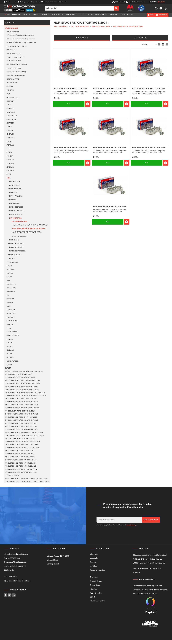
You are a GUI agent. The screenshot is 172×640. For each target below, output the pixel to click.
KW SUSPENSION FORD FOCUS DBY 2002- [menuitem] (21, 386)
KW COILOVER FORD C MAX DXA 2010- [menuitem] (20, 411)
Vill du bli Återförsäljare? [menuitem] (94, 15)
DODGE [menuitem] (10, 141)
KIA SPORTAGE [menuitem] (15, 218)
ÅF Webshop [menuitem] (126, 15)
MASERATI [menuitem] (11, 269)
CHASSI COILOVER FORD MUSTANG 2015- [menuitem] (21, 469)
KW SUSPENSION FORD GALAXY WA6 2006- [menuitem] (22, 444)
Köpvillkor (93, 589)
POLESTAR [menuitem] (11, 313)
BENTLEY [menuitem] (10, 101)
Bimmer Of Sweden (97, 570)
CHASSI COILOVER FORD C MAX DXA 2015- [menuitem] (22, 420)
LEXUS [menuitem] (9, 266)
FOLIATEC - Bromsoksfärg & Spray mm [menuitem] (21, 42)
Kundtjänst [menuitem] (57, 15)
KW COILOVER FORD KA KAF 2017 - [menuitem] (18, 374)
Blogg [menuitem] (36, 15)
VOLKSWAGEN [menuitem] (13, 361)
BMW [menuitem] (9, 105)
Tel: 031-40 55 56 (10, 576)
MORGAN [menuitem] (10, 299)
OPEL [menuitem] (9, 306)
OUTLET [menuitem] (27, 15)
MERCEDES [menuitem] (11, 284)
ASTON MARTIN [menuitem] (13, 97)
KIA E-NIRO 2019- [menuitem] (16, 255)
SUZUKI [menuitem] (10, 346)
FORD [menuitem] (9, 152)
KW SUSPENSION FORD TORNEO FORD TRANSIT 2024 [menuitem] (26, 478)
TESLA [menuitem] (9, 354)
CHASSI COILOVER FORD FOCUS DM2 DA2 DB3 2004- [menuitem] (26, 396)
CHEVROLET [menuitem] (12, 116)
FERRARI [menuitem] (10, 145)
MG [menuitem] (8, 280)
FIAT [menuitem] (8, 149)
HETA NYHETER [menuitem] (13, 31)
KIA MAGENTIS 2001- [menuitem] (17, 251)
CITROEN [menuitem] (10, 123)
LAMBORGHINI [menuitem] (12, 262)
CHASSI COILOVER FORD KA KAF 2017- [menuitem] (20, 377)
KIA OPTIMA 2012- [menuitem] (16, 196)
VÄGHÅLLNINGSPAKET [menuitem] (16, 75)
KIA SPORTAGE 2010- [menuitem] (19, 236)
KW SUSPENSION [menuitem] (14, 61)
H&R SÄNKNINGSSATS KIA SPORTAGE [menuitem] (29, 225)
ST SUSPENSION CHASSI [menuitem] (17, 64)
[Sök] (116, 8)
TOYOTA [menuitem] (10, 357)
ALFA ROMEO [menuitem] (12, 83)
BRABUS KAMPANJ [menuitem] (12, 475)
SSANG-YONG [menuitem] (12, 332)
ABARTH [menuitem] (10, 90)
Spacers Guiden (96, 581)
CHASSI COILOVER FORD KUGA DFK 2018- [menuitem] (21, 429)
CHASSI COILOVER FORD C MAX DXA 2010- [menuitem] (22, 414)
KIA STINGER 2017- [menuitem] (16, 211)
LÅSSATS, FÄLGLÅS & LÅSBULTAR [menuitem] (20, 35)
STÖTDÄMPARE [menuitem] (13, 79)
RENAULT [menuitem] (10, 324)
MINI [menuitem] (9, 295)
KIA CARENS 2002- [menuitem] (16, 244)
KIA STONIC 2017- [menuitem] (16, 189)
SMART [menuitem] (10, 343)
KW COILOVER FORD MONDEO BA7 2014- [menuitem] (21, 438)
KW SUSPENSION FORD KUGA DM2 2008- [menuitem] (21, 423)
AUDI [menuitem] (9, 94)
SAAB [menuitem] (9, 328)
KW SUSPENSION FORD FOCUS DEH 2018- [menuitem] (21, 405)
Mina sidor (94, 554)
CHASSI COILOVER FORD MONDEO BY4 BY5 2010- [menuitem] (24, 435)
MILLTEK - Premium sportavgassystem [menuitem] (21, 39)
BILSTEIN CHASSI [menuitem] (14, 68)
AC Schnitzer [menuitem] (11, 50)
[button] (161, 8)
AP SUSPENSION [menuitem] (13, 53)
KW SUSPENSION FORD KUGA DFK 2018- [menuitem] (21, 426)
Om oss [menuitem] (45, 15)
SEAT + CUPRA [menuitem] (13, 335)
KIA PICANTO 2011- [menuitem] (16, 247)
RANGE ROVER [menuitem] (13, 321)
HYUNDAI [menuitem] (10, 163)
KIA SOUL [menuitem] (13, 200)
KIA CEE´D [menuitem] (13, 192)
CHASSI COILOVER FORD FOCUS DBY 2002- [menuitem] (22, 389)
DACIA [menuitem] (9, 127)
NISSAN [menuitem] (10, 302)
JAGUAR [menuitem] (10, 167)
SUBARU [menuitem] (10, 350)
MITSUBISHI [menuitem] (11, 288)
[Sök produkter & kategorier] (79, 8)
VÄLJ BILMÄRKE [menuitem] (13, 15)
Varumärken (94, 558)
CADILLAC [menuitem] (11, 112)
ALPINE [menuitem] (10, 86)
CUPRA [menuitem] (10, 130)
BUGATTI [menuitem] (10, 108)
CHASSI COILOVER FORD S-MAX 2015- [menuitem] (20, 454)
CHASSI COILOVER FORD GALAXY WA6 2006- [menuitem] (22, 448)
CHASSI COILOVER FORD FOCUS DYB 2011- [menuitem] (22, 402)
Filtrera (83, 38)
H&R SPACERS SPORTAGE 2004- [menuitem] (27, 232)
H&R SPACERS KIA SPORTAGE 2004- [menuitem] (29, 229)
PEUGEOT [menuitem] (11, 310)
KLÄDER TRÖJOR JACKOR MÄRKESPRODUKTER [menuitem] (24, 371)
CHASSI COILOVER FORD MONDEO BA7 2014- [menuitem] (23, 442)
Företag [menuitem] (114, 15)
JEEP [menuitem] (9, 174)
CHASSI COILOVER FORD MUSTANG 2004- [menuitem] (21, 460)
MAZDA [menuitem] (10, 273)
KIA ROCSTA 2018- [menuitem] (16, 207)
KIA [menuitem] (8, 178)
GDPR (92, 597)
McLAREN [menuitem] (11, 291)
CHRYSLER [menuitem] (11, 119)
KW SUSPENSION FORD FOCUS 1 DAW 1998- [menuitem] (22, 380)
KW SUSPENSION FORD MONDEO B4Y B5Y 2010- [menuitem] (24, 432)
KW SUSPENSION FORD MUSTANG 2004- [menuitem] (21, 463)
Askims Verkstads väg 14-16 (15, 566)
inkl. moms (161, 2)
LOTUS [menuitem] (9, 277)
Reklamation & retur (97, 601)
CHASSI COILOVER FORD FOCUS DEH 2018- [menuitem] (22, 408)
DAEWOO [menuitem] (10, 134)
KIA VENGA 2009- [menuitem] (15, 214)
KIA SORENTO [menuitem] (14, 203)
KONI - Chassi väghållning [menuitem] (16, 72)
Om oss (93, 562)
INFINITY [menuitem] (10, 171)
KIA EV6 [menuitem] (12, 258)
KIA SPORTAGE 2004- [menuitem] (19, 221)
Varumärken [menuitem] (72, 15)
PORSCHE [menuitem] (11, 317)
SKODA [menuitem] (10, 339)
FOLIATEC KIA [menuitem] (14, 181)
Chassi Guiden (95, 585)
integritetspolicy (131, 525)
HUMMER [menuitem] (10, 160)
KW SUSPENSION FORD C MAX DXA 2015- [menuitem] (21, 417)
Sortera (141, 38)
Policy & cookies (96, 593)
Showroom (94, 577)
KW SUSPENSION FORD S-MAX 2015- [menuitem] (19, 451)
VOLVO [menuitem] (10, 365)
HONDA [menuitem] (10, 156)
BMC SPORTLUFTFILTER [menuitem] (16, 46)
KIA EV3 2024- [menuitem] (14, 185)
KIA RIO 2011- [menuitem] (14, 240)
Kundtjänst (94, 566)
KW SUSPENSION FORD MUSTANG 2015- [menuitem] (21, 466)
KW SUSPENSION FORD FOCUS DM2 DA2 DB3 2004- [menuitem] (25, 392)
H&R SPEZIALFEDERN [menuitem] (15, 57)
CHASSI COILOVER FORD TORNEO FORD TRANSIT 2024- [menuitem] (27, 481)
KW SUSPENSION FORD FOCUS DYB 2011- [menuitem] (21, 399)
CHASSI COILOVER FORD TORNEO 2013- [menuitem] (21, 472)
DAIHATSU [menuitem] (11, 138)
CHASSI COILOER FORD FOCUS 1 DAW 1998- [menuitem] (22, 383)
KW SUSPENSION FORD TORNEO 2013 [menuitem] (20, 457)
